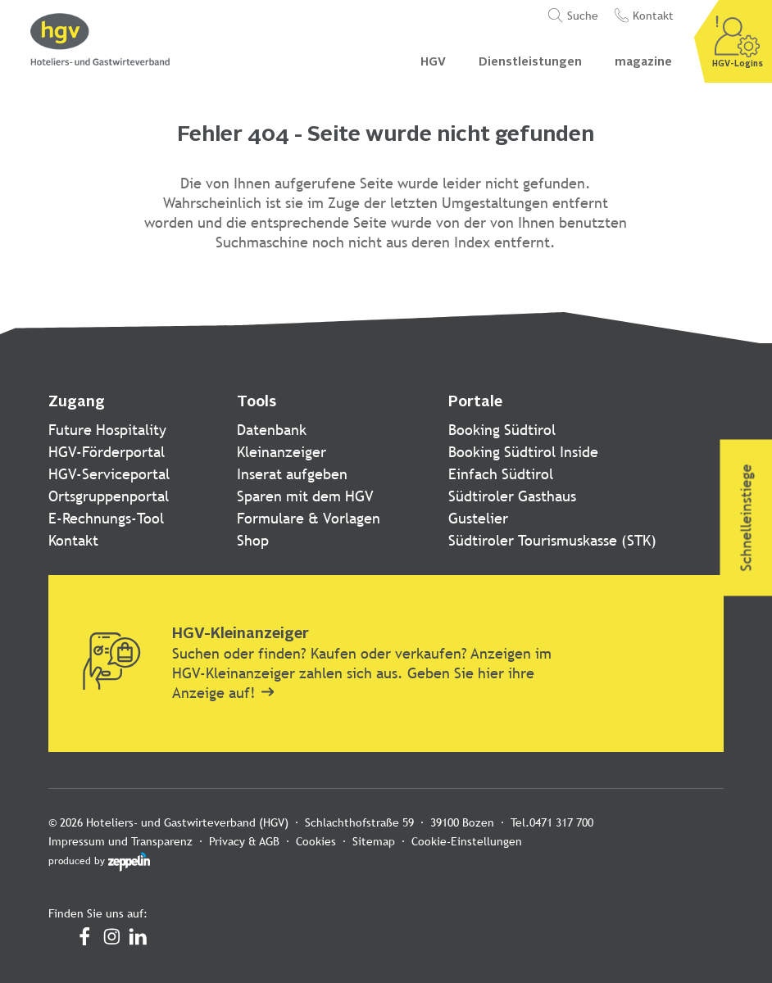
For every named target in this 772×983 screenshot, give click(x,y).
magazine (643, 62)
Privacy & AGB (244, 841)
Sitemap (373, 841)
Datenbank (272, 429)
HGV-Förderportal (106, 451)
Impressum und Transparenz (120, 841)
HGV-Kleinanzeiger (240, 634)
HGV (433, 62)
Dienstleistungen (530, 62)
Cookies (316, 841)
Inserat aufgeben (292, 473)
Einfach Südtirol (500, 473)
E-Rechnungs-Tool (106, 518)
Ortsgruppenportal (108, 496)
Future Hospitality (107, 429)
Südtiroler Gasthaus (512, 496)
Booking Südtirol (502, 429)
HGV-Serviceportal (109, 473)
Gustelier (478, 518)
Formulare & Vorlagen (308, 518)
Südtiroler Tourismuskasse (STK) (552, 540)
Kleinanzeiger (281, 451)
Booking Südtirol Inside (523, 451)
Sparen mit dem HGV (305, 496)
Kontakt (73, 540)
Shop (253, 540)
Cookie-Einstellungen (466, 841)
